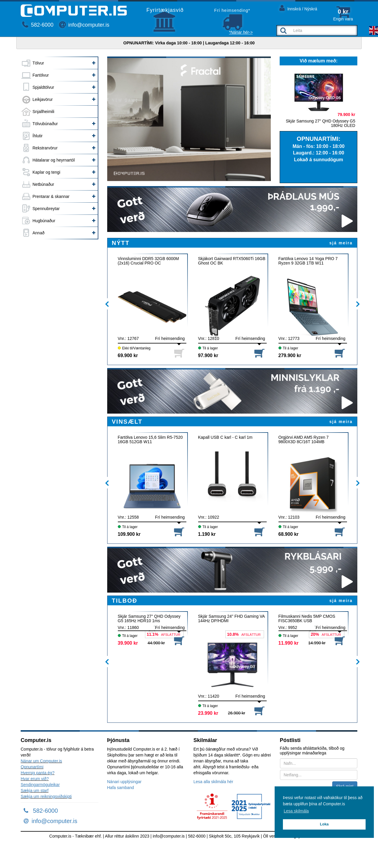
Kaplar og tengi (46, 172)
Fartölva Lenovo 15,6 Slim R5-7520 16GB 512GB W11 (150, 439)
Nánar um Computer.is (41, 761)
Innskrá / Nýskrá (298, 7)
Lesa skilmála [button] (296, 811)
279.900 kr (289, 355)
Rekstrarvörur (45, 148)
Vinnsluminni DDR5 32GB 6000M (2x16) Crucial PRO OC (148, 261)
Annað (38, 232)
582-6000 (37, 25)
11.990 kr (288, 643)
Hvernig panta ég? (37, 772)
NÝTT (121, 243)
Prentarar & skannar (50, 196)
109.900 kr (129, 534)
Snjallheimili (43, 111)
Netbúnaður (43, 184)
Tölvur (38, 63)
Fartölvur (40, 75)
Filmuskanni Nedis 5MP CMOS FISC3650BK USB (306, 618)
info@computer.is (84, 25)
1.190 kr (207, 534)
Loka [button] (324, 824)
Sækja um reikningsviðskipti (46, 796)
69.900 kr (128, 355)
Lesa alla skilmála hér (213, 781)
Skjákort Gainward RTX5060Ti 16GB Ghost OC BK (231, 261)
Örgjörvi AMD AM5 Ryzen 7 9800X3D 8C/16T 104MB (303, 439)
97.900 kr (208, 355)
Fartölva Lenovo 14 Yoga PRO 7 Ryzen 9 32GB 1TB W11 (308, 261)
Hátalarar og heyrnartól (53, 160)
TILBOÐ (124, 600)
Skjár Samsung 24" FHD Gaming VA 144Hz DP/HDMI (231, 618)
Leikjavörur (42, 99)
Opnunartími (32, 766)
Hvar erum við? (35, 778)
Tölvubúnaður (45, 123)
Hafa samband (120, 787)
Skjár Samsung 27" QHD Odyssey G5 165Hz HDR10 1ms (149, 618)
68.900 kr (288, 534)
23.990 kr (208, 713)
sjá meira (341, 243)
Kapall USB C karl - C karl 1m (225, 437)
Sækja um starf (34, 790)
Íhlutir (37, 135)
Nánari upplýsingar (124, 781)
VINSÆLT (127, 421)
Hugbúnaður (43, 220)
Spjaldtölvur (43, 87)
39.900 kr (128, 643)
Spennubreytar (46, 208)
